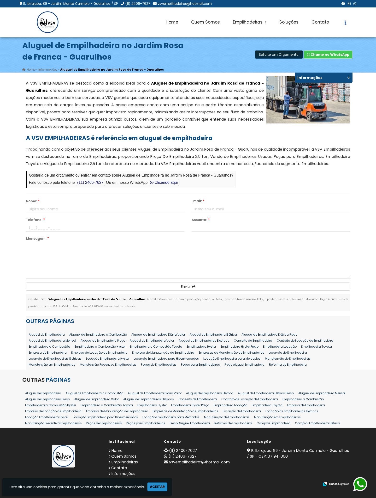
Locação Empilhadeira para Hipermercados (166, 359)
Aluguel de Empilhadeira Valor (152, 340)
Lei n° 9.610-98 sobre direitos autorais (109, 306)
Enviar (188, 286)
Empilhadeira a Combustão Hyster (100, 346)
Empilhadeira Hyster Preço (239, 346)
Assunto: (201, 219)
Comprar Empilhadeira (273, 423)
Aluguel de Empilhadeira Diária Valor (158, 334)
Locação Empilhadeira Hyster (107, 359)
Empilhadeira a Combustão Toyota (156, 346)
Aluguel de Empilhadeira (47, 334)
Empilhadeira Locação (280, 346)
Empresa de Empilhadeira (48, 352)
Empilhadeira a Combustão (49, 346)
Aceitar (157, 486)
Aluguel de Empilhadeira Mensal (52, 340)
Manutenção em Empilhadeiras (52, 365)
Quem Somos (205, 22)
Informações (123, 473)
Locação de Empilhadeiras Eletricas (55, 359)
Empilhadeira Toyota (316, 346)
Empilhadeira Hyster (201, 346)
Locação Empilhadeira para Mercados (231, 359)
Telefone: (35, 219)
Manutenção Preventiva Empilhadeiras (108, 365)
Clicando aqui (164, 182)
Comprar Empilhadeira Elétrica (317, 423)
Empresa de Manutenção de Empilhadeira (163, 352)
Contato (320, 22)
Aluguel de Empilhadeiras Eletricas (204, 340)
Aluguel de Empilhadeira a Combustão (98, 334)
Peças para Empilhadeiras (200, 365)
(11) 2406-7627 (137, 3)
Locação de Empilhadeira (288, 352)
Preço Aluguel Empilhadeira (244, 365)
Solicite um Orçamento (279, 54)
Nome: (33, 201)
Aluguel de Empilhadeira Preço (103, 340)
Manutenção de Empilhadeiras (288, 359)
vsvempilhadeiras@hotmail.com (185, 3)
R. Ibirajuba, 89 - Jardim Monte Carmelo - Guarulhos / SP (70, 3)
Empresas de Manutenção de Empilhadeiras (231, 352)
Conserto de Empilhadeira (253, 340)
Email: (198, 201)
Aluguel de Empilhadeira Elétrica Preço (269, 334)
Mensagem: (37, 238)
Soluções (289, 22)
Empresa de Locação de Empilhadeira (99, 352)
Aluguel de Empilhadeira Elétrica (213, 334)
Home (172, 22)
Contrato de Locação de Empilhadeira (305, 340)
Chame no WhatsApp (328, 54)
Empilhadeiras (249, 22)
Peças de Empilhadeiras (158, 365)
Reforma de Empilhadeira (288, 365)
